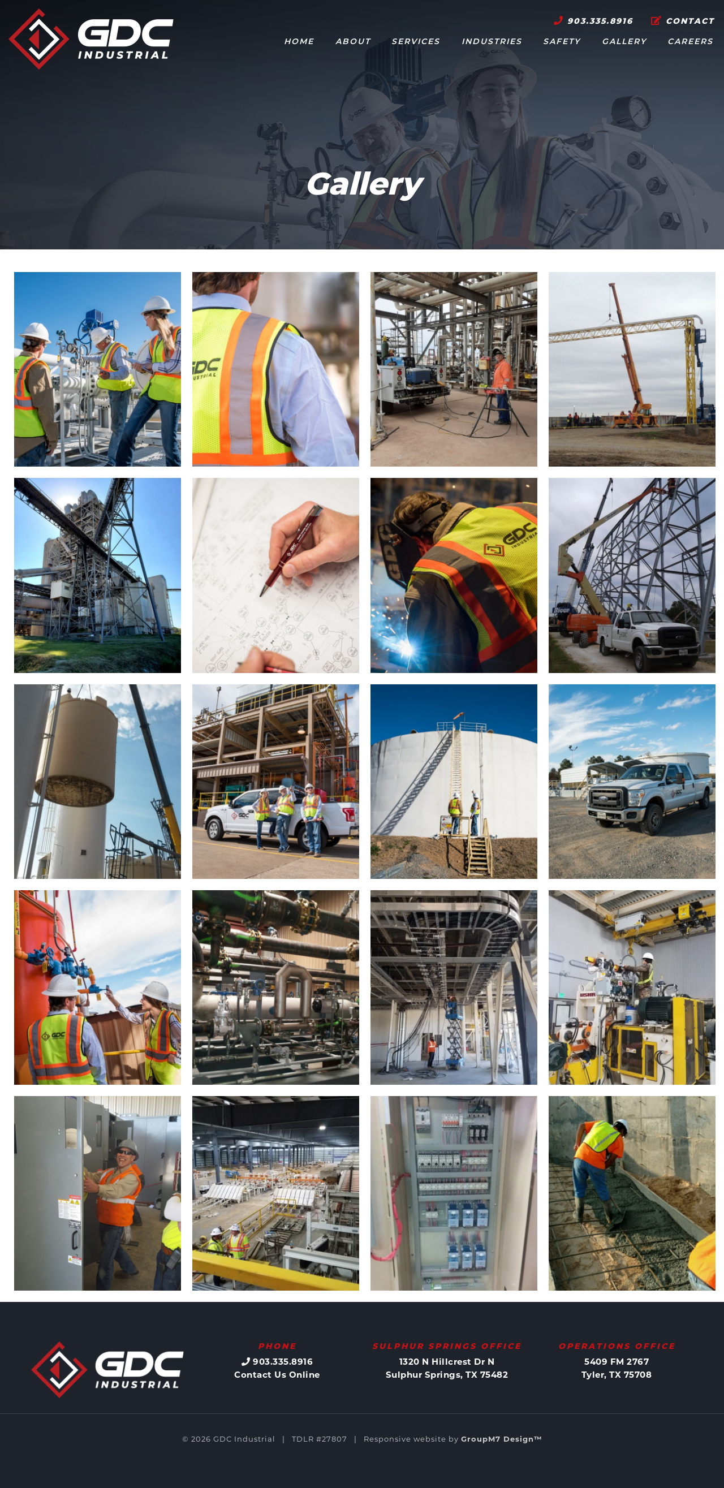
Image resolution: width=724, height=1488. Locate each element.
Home (299, 42)
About (352, 42)
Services (415, 42)
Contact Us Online (277, 1374)
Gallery (624, 42)
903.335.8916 (593, 21)
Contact (682, 21)
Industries (492, 42)
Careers (690, 42)
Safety (561, 42)
